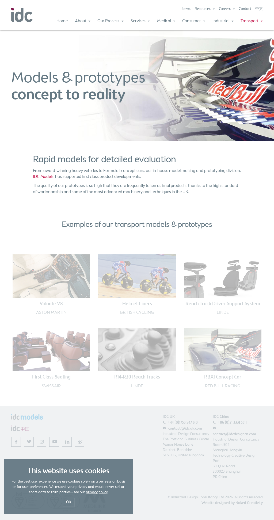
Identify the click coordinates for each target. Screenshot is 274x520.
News (186, 9)
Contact (245, 9)
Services (140, 21)
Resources (205, 9)
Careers (227, 9)
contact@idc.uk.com (185, 428)
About (82, 21)
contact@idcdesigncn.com (234, 434)
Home (62, 21)
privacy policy (97, 492)
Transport (252, 21)
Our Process (110, 21)
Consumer (193, 21)
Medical (166, 21)
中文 (259, 9)
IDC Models (43, 176)
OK (68, 502)
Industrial (223, 21)
